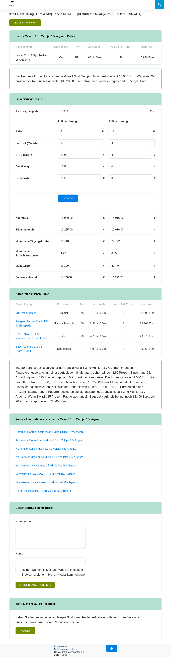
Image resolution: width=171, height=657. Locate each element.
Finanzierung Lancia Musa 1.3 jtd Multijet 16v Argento (47, 482)
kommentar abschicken (35, 585)
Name (19, 553)
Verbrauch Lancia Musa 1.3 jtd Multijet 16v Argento (45, 474)
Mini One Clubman (26, 313)
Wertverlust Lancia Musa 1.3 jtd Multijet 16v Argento (46, 465)
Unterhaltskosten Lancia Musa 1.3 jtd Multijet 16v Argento (50, 432)
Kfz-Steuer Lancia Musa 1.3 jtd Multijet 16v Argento (46, 448)
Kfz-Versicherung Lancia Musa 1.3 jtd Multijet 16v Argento (49, 457)
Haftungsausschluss (65, 649)
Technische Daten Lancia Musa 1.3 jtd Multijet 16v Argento (50, 440)
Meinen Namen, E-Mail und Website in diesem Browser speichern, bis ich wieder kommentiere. (54, 572)
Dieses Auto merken (25, 22)
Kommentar (23, 521)
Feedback (25, 630)
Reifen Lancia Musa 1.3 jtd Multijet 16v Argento (43, 490)
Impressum (60, 646)
